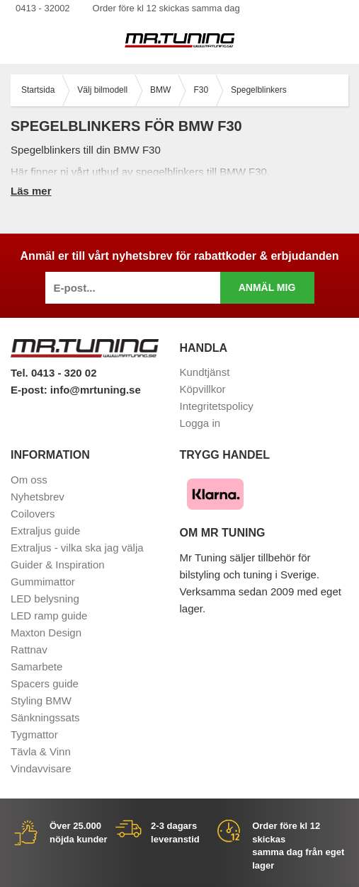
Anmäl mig (267, 287)
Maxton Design (46, 632)
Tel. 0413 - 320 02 (53, 373)
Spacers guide (45, 683)
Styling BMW (41, 700)
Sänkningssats (45, 717)
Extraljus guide (45, 531)
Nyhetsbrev (37, 497)
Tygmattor (34, 734)
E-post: (30, 390)
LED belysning (45, 599)
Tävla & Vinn (41, 751)
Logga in (200, 423)
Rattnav (29, 649)
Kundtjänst (205, 372)
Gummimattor (43, 582)
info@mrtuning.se (95, 390)
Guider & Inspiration (58, 565)
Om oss (29, 480)
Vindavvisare (41, 768)
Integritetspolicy (216, 406)
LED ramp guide (49, 616)
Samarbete (36, 666)
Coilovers (33, 514)
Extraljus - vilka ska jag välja (77, 548)
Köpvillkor (203, 389)
